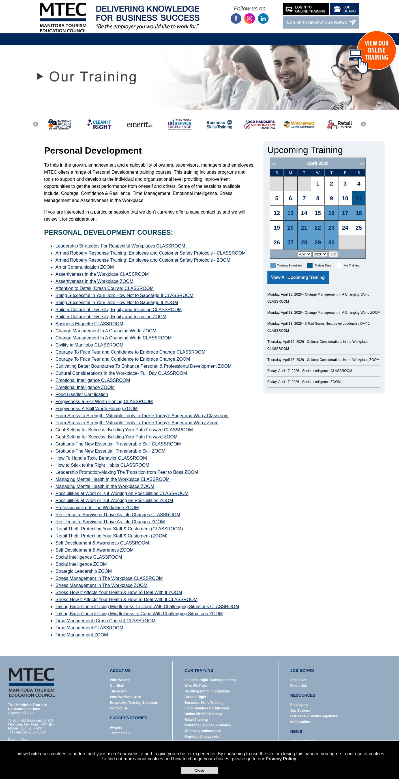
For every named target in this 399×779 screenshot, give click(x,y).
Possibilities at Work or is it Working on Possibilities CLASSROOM (121, 493)
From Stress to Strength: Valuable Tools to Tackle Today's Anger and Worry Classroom (142, 415)
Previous (35, 124)
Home (81, 35)
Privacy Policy (280, 758)
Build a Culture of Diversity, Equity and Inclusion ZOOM (110, 316)
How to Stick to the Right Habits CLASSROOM (102, 465)
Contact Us (324, 35)
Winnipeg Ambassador (203, 731)
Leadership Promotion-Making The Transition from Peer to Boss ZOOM (126, 472)
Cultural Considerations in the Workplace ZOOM (343, 360)
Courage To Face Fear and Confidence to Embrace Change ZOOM (122, 359)
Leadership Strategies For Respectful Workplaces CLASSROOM (120, 246)
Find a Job (298, 686)
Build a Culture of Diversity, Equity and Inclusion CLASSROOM (118, 309)
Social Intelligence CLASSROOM (88, 557)
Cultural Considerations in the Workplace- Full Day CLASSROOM (121, 373)
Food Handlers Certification (207, 708)
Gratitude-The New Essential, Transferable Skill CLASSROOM (118, 444)
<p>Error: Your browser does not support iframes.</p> (325, 208)
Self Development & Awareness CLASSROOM (102, 543)
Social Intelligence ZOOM (81, 564)
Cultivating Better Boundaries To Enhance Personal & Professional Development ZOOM (143, 366)
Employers (299, 705)
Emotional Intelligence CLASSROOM (92, 380)
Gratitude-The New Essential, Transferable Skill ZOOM (110, 451)
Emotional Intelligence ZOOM (85, 387)
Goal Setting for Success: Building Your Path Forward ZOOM (116, 436)
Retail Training (196, 720)
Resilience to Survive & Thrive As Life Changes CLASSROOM (117, 514)
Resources (218, 35)
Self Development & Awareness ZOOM (94, 550)
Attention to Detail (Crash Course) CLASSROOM (104, 288)
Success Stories (284, 35)
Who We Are (120, 680)
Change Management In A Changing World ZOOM (105, 330)
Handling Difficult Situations (207, 691)
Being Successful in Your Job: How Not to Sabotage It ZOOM (116, 302)
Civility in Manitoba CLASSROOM (89, 345)
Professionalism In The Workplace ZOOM (97, 507)
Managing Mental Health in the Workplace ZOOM (104, 486)
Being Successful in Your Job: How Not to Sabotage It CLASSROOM (124, 295)
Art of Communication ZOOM (84, 267)
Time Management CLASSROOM (89, 627)
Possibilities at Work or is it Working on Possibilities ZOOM (114, 500)
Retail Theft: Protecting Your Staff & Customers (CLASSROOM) (119, 528)
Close (199, 770)
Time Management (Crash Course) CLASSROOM (105, 620)
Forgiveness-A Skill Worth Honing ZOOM (96, 408)
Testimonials (120, 733)
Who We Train (196, 686)
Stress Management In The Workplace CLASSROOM (109, 578)
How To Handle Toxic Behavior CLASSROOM (101, 458)
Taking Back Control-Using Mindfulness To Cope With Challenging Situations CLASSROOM (147, 606)
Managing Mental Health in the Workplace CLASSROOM (112, 479)
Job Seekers (300, 711)
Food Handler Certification (81, 394)
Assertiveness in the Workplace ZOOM (94, 281)
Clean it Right (195, 697)
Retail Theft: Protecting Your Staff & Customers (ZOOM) (111, 535)
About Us (114, 35)
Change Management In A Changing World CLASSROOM (113, 337)
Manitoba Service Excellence (208, 725)
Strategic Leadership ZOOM (83, 571)
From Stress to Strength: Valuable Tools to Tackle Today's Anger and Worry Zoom (136, 422)
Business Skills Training (204, 703)
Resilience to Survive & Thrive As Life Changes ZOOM (110, 521)
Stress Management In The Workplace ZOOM (101, 585)
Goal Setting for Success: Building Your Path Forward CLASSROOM (124, 429)
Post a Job (299, 680)
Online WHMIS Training (203, 714)
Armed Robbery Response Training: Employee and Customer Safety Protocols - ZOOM (142, 260)
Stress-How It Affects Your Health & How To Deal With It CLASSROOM (126, 599)
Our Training (148, 35)
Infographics (300, 722)
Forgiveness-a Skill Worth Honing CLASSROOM (104, 401)
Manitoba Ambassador (203, 737)
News (248, 35)
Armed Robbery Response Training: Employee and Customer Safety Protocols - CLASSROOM (150, 253)
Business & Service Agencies (314, 716)
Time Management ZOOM (81, 634)
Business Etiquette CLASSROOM (89, 323)
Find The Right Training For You (210, 680)
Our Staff (117, 686)
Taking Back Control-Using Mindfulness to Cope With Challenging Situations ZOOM (139, 613)
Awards (116, 727)
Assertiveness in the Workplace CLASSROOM (102, 274)
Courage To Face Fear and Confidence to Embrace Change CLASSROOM (130, 352)
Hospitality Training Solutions (134, 703)
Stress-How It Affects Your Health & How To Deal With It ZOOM (118, 592)
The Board (118, 691)
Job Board (184, 35)
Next (363, 124)
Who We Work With (125, 697)
